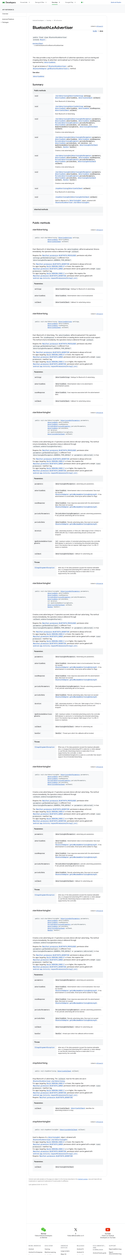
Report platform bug (115, 1249)
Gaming (47, 1249)
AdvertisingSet (75, 200)
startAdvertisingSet (63, 119)
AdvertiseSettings (76, 96)
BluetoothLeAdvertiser (57, 66)
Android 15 (80, 1249)
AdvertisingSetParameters (81, 119)
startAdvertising (62, 96)
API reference (8, 10)
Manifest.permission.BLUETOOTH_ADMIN (48, 269)
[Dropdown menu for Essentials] (30, 2)
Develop (48, 20)
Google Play (69, 2)
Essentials (24, 2)
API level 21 (99, 26)
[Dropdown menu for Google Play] (76, 2)
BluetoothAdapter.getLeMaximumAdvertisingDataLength (76, 494)
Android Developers (38, 20)
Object (42, 40)
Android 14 (80, 1252)
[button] (12, 22)
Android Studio (116, 2)
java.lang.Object (38, 43)
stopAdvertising (62, 188)
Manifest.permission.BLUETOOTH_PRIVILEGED (59, 255)
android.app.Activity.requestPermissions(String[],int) (55, 278)
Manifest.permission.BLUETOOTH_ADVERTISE (52, 264)
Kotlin (95, 31)
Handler (66, 147)
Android (31, 1249)
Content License (83, 1179)
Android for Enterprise (35, 1252)
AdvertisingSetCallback (89, 127)
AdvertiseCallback (85, 98)
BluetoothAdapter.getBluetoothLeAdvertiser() (51, 69)
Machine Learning (50, 1252)
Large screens (65, 1251)
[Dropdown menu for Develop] (60, 2)
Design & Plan (39, 2)
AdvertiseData (49, 62)
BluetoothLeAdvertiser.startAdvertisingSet (72, 202)
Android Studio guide (99, 1253)
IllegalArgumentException (44, 568)
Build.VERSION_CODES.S (55, 273)
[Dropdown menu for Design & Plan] (47, 2)
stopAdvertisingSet (63, 197)
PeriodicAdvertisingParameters (67, 123)
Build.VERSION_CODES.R (55, 266)
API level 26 (99, 412)
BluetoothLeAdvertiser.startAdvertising (49, 1081)
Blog (84, 2)
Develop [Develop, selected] (55, 2)
